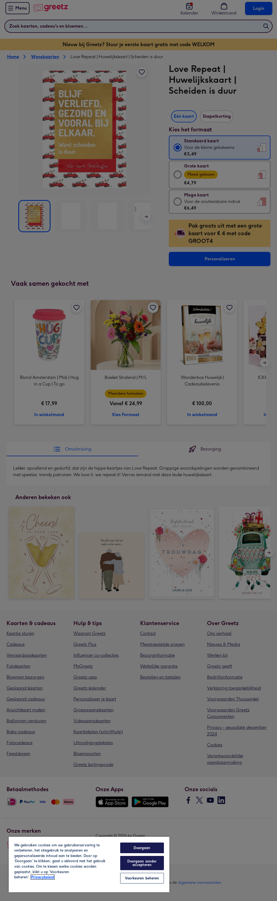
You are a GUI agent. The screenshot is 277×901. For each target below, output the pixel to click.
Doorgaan (142, 848)
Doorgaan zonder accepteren (142, 863)
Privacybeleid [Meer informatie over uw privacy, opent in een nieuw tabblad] (42, 877)
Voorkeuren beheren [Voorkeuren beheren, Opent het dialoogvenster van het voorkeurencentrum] (142, 878)
